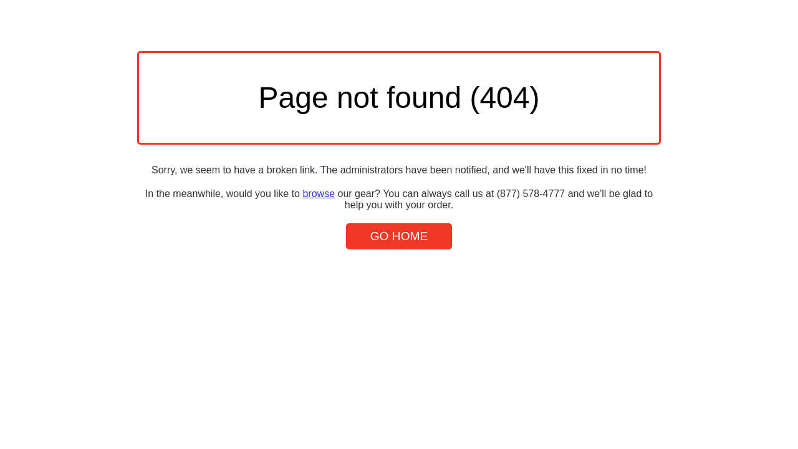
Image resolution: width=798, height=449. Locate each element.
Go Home (399, 236)
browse (318, 193)
